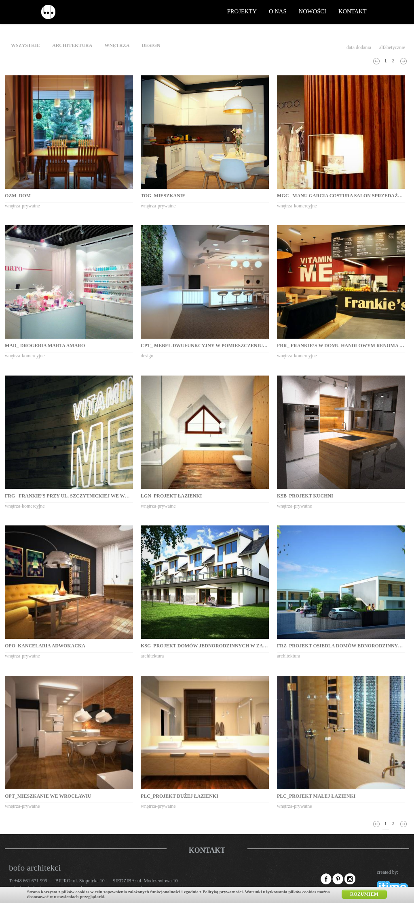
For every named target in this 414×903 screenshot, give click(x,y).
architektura (72, 45)
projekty (242, 11)
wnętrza (116, 45)
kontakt (352, 11)
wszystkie (25, 45)
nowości (312, 11)
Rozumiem (364, 894)
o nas (278, 11)
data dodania (358, 47)
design (151, 45)
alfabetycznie (392, 47)
